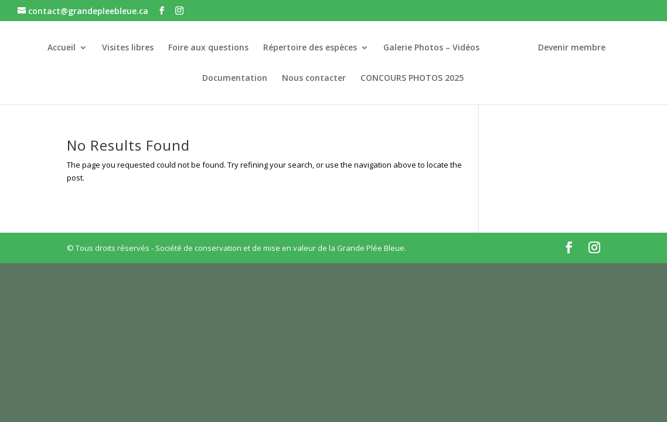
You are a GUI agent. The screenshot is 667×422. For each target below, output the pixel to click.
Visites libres (128, 48)
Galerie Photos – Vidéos (431, 48)
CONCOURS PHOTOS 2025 (412, 78)
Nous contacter (314, 78)
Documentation (234, 78)
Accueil (61, 48)
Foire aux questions (208, 48)
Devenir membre (571, 48)
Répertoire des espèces (310, 48)
